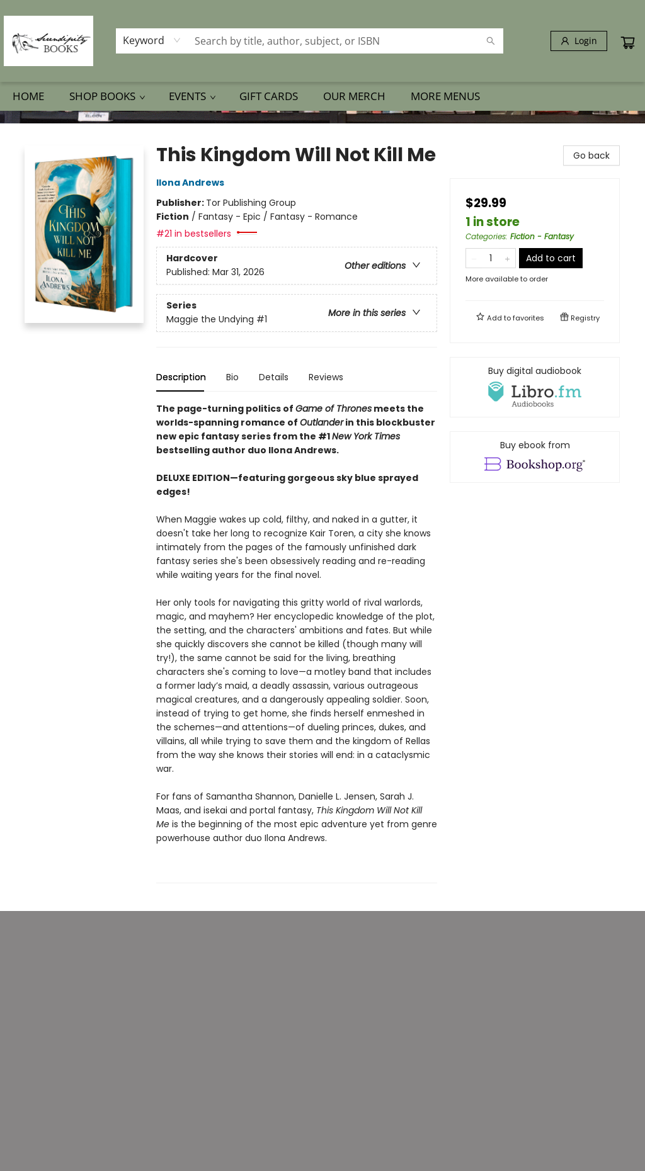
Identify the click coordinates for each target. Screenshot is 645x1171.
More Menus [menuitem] (445, 96)
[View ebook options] (535, 457)
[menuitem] (28, 96)
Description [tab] (181, 377)
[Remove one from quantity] (474, 258)
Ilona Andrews (192, 182)
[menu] (322, 96)
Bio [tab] (232, 377)
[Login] (579, 41)
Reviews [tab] (326, 377)
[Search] (490, 41)
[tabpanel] (296, 642)
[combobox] (152, 40)
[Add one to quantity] (507, 258)
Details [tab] (273, 377)
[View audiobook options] (535, 387)
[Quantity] (490, 258)
